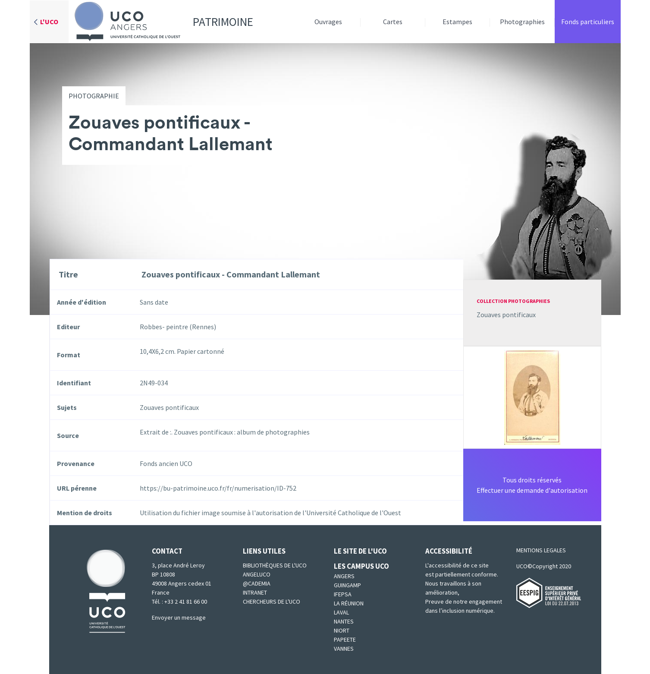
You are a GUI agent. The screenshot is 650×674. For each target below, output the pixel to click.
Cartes (392, 21)
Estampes (457, 21)
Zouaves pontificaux (506, 314)
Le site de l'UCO (360, 551)
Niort (341, 630)
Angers (344, 576)
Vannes (344, 648)
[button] (532, 396)
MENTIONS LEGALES (541, 550)
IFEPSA (343, 594)
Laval (341, 612)
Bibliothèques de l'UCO (275, 565)
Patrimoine (161, 21)
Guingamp (347, 585)
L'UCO (49, 21)
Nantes (344, 621)
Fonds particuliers (587, 21)
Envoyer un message (179, 617)
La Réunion (349, 603)
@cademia (256, 583)
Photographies (522, 21)
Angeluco (256, 574)
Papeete (345, 639)
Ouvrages (328, 21)
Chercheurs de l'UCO (271, 601)
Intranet (255, 592)
